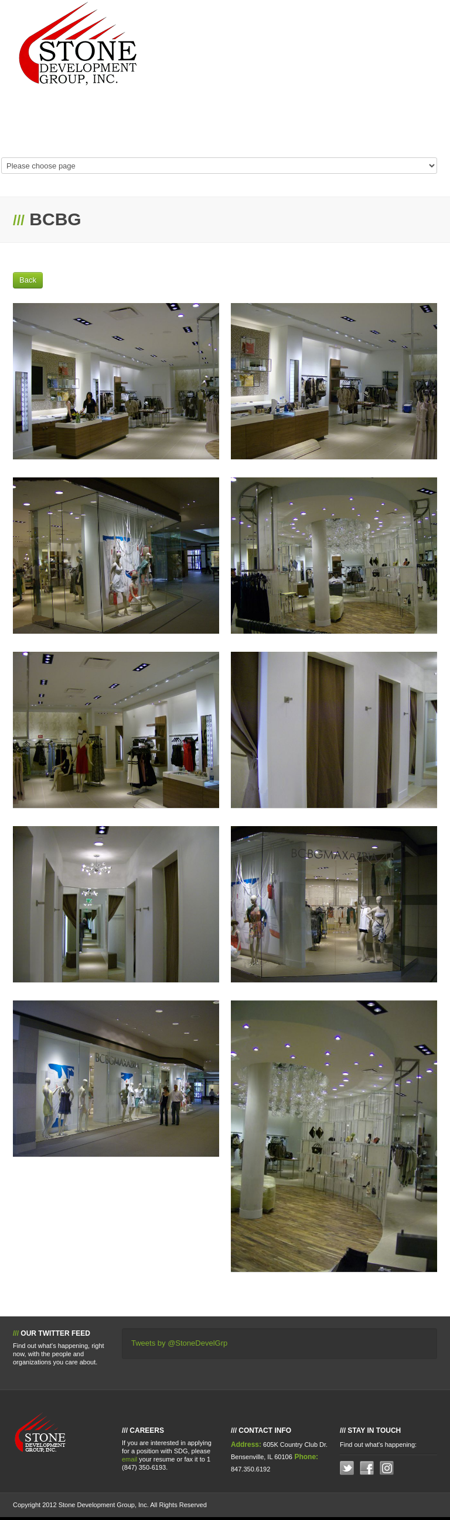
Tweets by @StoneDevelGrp (179, 1343)
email (129, 1459)
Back (27, 280)
